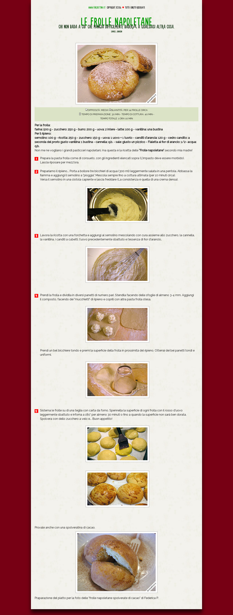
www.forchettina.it (96, 7)
